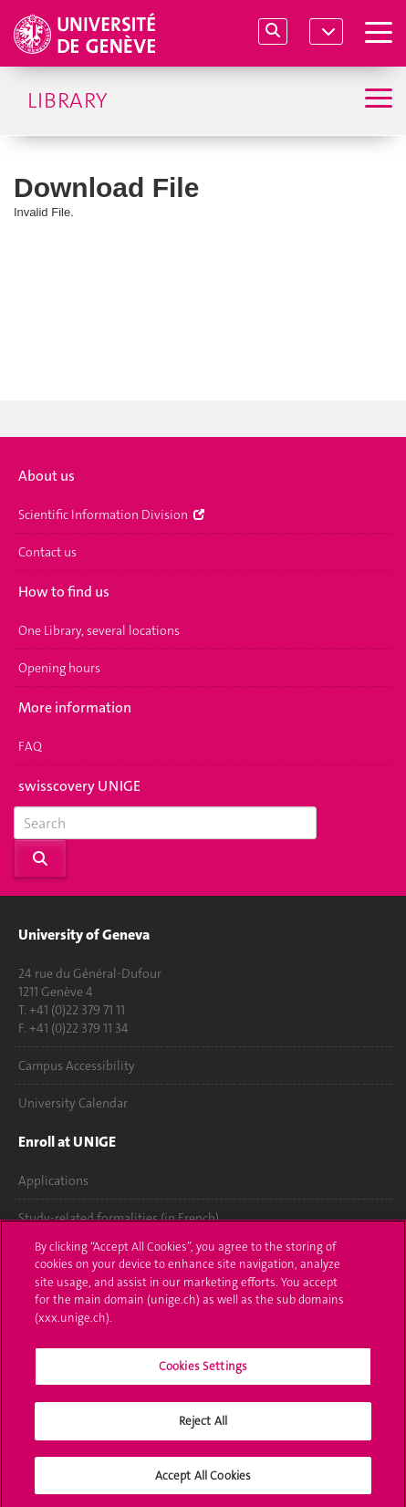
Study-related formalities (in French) (118, 1218)
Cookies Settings (203, 1370)
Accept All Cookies (203, 1480)
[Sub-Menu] (376, 100)
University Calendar (73, 1103)
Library (67, 100)
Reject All (203, 1425)
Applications (53, 1180)
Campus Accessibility (76, 1065)
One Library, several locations (99, 630)
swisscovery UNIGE (79, 785)
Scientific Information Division (111, 514)
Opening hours (59, 668)
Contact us (47, 552)
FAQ (30, 746)
